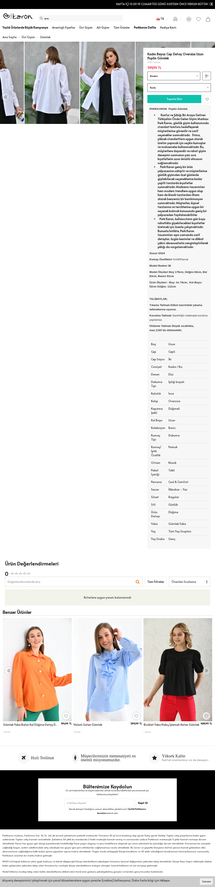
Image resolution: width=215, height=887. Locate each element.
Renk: (153, 87)
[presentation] (5, 97)
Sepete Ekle (174, 99)
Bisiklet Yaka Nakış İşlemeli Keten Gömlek (171, 725)
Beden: (154, 76)
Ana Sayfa (9, 37)
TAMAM (206, 881)
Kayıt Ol (143, 803)
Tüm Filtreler (155, 582)
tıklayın (165, 880)
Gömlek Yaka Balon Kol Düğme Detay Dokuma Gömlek (31, 725)
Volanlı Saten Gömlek (87, 725)
